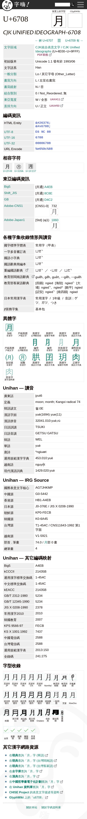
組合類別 (10, 93)
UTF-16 (9, 140)
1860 (55, 228)
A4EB (48, 191)
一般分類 (10, 74)
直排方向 (10, 106)
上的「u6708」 (26, 802)
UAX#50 (54, 105)
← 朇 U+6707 (44, 40)
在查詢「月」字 (24, 776)
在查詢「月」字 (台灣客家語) (31, 770)
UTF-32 (9, 146)
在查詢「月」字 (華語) (26, 760)
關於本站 (31, 812)
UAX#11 (55, 99)
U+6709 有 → (74, 40)
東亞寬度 (10, 100)
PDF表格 (42, 54)
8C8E (48, 198)
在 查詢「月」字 (29, 791)
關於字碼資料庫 (51, 812)
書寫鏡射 (10, 87)
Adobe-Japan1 (14, 224)
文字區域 (10, 47)
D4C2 (48, 204)
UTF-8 (8, 134)
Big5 (7, 191)
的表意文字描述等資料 (34, 797)
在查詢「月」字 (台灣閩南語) (31, 765)
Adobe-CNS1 (13, 210)
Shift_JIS (10, 198)
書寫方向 (10, 80)
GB (6, 204)
